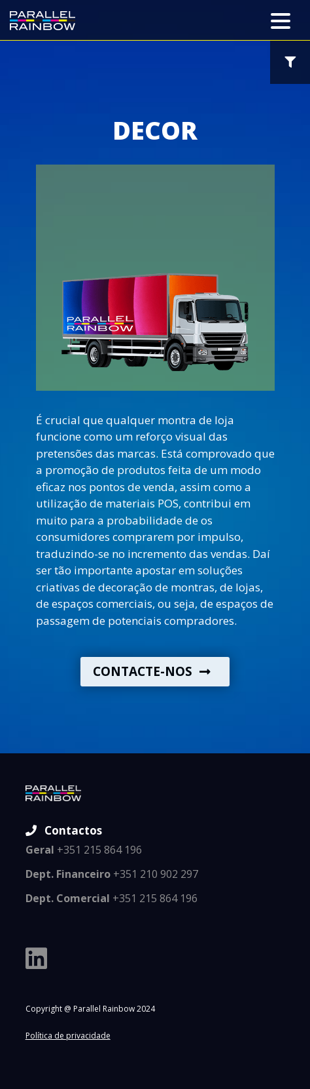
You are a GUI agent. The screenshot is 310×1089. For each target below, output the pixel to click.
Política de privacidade (68, 1035)
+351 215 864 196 (84, 849)
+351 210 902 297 (112, 874)
